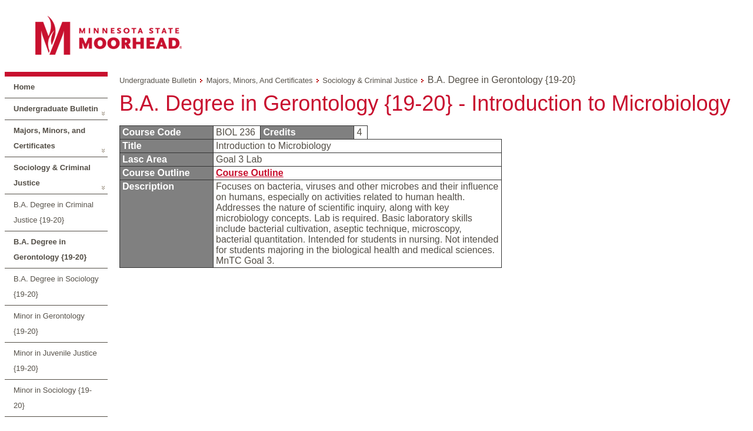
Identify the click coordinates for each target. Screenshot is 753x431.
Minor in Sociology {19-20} (53, 398)
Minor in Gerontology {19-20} (49, 323)
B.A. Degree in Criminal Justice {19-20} (54, 212)
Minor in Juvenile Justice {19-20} (55, 361)
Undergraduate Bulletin (56, 108)
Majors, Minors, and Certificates (49, 138)
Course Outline (250, 173)
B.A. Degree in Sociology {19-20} (56, 286)
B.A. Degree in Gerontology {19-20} (50, 249)
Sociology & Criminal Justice (52, 175)
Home (24, 86)
